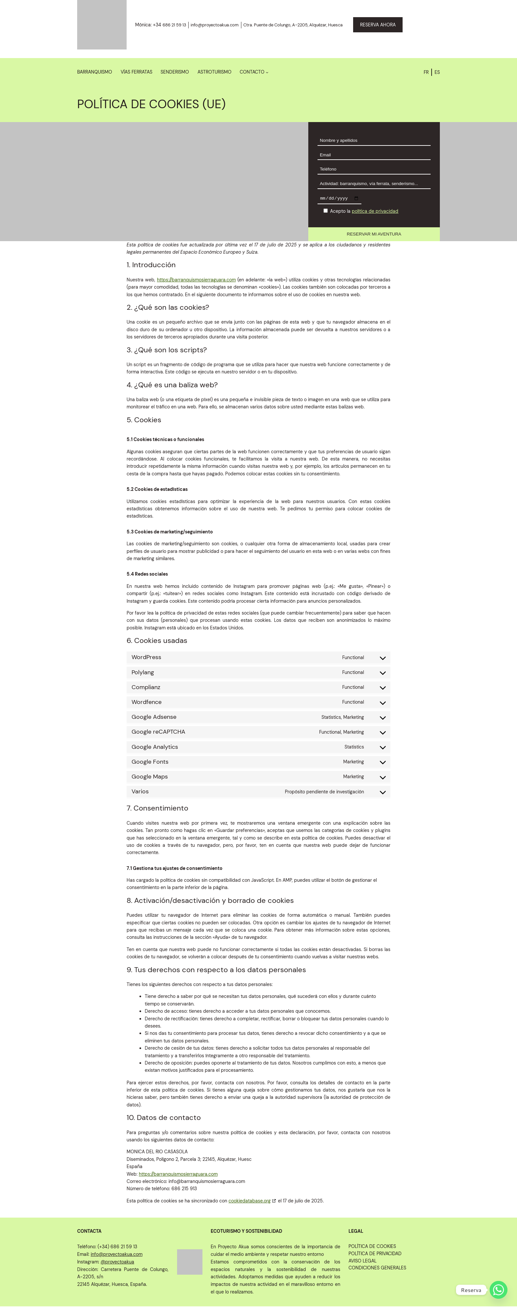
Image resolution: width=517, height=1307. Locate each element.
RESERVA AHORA (378, 25)
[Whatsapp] (498, 1290)
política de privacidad (375, 212)
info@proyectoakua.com (215, 25)
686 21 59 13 (174, 25)
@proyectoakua (117, 1262)
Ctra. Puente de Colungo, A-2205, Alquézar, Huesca (293, 25)
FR (426, 72)
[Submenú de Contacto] (267, 72)
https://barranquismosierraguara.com (196, 280)
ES (437, 72)
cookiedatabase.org (249, 1201)
